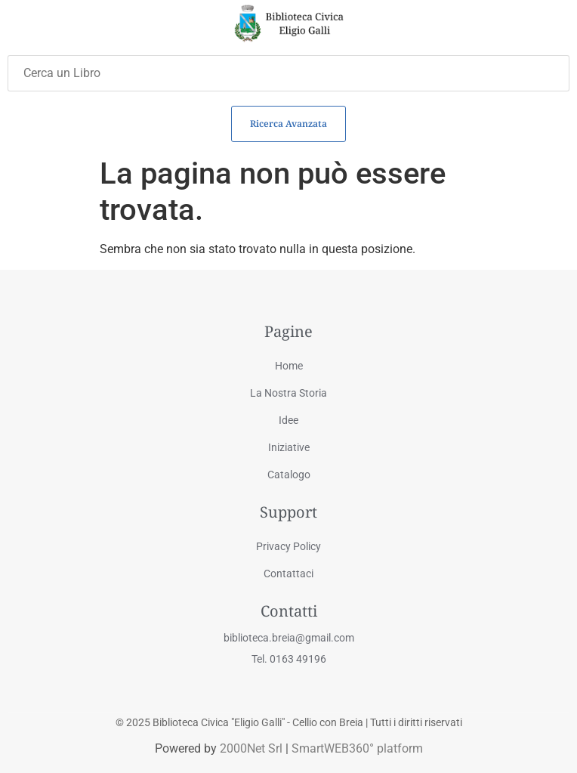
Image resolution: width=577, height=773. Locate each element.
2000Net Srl (251, 748)
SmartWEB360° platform (357, 748)
